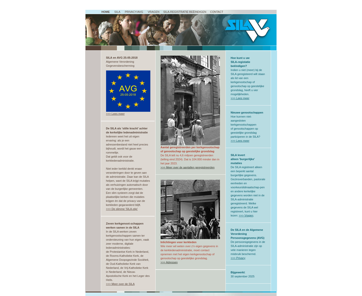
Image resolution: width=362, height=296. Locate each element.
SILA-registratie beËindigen (184, 11)
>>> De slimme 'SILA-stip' (122, 208)
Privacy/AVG (134, 11)
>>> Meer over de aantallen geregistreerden (188, 167)
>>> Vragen (246, 215)
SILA (117, 11)
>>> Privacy (238, 258)
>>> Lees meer (115, 113)
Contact (216, 11)
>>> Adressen (169, 262)
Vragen (153, 11)
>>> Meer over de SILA (120, 283)
